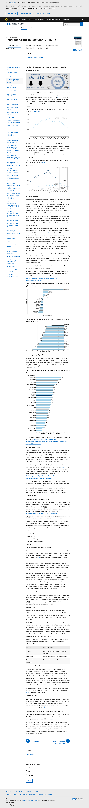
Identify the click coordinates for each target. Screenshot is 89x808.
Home (7, 32)
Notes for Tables (11, 238)
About (7, 28)
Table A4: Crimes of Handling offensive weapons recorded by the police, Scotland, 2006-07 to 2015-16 (13, 205)
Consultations (46, 28)
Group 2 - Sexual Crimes (12, 91)
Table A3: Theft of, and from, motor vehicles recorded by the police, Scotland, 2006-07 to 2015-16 (13, 196)
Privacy (50, 794)
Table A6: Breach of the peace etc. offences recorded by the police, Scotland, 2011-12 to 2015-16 (13, 223)
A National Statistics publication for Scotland (12, 275)
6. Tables (9, 129)
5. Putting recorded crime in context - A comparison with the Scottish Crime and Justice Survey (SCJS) (13, 123)
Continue (29, 780)
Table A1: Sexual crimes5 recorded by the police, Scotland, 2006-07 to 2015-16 (13, 178)
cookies (12, 3)
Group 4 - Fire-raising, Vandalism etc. (12, 100)
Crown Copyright (32, 794)
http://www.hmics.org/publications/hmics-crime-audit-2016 (43, 513)
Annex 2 (28, 692)
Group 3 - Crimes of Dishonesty (11, 95)
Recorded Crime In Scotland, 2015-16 (13, 68)
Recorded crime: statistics (35, 57)
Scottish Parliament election (18, 19)
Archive (14, 794)
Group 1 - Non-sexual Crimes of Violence (12, 86)
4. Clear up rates (11, 117)
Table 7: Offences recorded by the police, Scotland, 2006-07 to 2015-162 (13, 140)
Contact (20, 794)
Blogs (53, 28)
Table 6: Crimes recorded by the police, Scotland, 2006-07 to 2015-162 (13, 134)
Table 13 (35, 367)
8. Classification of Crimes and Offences (13, 270)
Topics (12, 28)
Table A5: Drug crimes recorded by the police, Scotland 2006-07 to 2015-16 (13, 214)
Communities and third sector (14, 47)
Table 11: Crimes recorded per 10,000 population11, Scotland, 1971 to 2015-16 (13, 170)
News (17, 28)
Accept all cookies (11, 13)
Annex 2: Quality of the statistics (12, 245)
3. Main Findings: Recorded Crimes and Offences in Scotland (13, 81)
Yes (29, 767)
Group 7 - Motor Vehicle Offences (12, 113)
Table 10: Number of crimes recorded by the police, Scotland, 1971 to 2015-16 (13, 164)
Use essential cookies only (27, 13)
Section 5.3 (52, 719)
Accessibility (8, 794)
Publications (24, 28)
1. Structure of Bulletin (12, 72)
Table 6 (59, 97)
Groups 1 (63, 467)
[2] (39, 557)
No (29, 771)
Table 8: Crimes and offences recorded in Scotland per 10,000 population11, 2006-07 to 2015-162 (13, 149)
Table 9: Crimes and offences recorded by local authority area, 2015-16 (13, 157)
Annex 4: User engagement (13, 256)
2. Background (10, 76)
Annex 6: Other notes (12, 266)
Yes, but (30, 775)
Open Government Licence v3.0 (29, 800)
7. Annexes (9, 241)
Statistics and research (35, 28)
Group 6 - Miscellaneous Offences (13, 108)
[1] (48, 232)
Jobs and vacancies (42, 794)
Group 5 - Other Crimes (12, 104)
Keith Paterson (31, 754)
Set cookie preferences (43, 13)
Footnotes (9, 279)
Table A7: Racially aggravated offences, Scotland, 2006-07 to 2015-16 (13, 232)
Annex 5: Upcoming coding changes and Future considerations (13, 261)
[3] (44, 707)
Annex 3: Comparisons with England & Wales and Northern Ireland (13, 251)
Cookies (25, 794)
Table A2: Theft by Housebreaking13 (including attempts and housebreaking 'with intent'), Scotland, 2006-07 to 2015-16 (14, 187)
